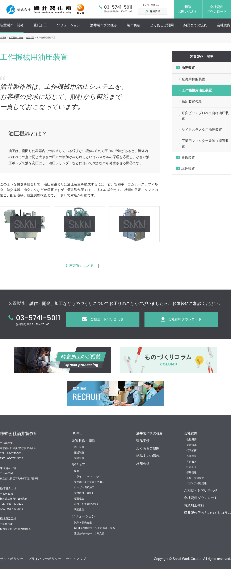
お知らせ (143, 463)
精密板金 (79, 498)
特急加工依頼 (194, 505)
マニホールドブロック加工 (89, 481)
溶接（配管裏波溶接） (86, 504)
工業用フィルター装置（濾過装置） (205, 143)
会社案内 (223, 25)
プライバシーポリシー (45, 559)
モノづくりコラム (151, 5)
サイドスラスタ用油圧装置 (202, 129)
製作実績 (133, 25)
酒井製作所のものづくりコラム (207, 513)
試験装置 (188, 169)
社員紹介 (191, 467)
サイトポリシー (12, 559)
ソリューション (68, 25)
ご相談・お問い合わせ (201, 490)
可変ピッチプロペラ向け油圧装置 (205, 115)
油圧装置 (30, 37)
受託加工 (40, 25)
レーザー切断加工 (84, 487)
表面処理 (79, 509)
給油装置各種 (192, 101)
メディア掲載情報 (196, 483)
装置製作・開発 (12, 25)
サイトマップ (76, 559)
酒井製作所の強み (103, 25)
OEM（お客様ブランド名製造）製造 (94, 528)
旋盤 (76, 471)
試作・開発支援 (83, 522)
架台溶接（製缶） (84, 492)
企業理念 (191, 456)
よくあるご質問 (162, 25)
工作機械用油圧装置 (197, 90)
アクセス (191, 461)
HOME (3, 37)
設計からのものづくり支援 (89, 533)
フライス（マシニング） (88, 476)
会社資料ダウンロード (201, 498)
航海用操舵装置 (193, 79)
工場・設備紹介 (195, 477)
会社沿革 (191, 444)
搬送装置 (188, 157)
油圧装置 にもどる (80, 265)
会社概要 (191, 439)
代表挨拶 (191, 450)
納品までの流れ (195, 25)
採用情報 (191, 472)
